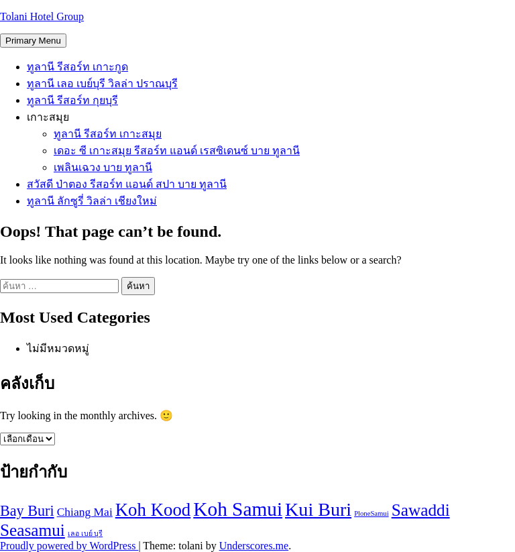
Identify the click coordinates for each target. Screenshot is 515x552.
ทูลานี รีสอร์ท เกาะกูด (77, 66)
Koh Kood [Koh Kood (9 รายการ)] (153, 510)
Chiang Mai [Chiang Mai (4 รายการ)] (85, 511)
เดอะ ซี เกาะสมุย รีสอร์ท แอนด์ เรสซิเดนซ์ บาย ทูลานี (177, 150)
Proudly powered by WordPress (69, 545)
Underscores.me (254, 545)
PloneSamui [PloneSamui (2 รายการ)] (371, 513)
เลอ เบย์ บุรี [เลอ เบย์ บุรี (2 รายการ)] (85, 533)
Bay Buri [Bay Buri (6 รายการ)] (27, 510)
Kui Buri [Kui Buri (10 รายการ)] (318, 509)
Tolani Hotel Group (42, 16)
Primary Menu (33, 41)
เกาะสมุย (48, 117)
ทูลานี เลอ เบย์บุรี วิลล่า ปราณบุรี (102, 83)
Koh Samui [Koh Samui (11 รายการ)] (237, 509)
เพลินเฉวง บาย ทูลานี (103, 167)
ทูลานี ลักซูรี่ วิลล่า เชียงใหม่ (92, 201)
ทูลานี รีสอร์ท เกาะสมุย (108, 134)
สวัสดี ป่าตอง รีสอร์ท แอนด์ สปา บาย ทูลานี (127, 184)
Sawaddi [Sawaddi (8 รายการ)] (421, 509)
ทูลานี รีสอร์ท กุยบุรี (72, 100)
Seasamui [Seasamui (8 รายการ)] (32, 529)
